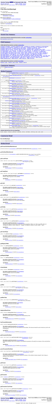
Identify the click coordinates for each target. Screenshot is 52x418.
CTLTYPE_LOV (45, 55)
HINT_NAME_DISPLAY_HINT (6, 58)
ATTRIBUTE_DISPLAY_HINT (6, 49)
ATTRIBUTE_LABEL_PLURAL (40, 51)
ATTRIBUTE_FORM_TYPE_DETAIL (7, 51)
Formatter (7, 107)
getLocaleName (13, 123)
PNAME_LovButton (22, 61)
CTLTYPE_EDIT (17, 55)
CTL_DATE (42, 52)
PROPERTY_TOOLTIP (23, 66)
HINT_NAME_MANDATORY (5, 59)
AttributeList (23, 104)
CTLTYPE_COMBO (20, 54)
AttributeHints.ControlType (7, 40)
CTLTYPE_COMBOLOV (28, 54)
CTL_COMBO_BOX (28, 52)
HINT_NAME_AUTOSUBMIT (42, 56)
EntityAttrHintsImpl (7, 19)
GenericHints (11, 15)
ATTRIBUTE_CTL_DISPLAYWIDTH (7, 48)
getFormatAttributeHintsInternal (17, 101)
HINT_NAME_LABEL (46, 58)
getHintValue (12, 115)
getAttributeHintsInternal (15, 79)
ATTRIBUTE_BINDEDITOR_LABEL (17, 47)
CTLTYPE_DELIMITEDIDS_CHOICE (7, 55)
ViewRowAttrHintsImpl (16, 19)
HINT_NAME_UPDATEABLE (14, 60)
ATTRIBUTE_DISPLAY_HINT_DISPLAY (19, 49)
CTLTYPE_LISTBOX (38, 55)
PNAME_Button (23, 60)
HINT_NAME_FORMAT (38, 58)
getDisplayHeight (13, 91)
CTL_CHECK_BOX (13, 52)
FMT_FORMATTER (33, 56)
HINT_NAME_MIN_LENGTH (25, 59)
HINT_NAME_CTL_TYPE (14, 57)
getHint (11, 112)
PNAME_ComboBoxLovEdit (6, 61)
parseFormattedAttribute (15, 133)
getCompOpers (12, 85)
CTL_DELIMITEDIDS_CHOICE (6, 53)
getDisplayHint (13, 94)
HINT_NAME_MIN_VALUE (35, 59)
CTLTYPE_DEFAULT (42, 54)
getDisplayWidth (13, 96)
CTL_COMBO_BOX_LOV (36, 52)
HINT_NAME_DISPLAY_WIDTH (17, 58)
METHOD (13, 414)
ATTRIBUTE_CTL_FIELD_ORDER (20, 48)
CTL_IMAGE (19, 53)
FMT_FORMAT (27, 56)
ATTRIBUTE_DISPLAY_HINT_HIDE (33, 49)
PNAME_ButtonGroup (31, 60)
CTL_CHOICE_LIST (20, 52)
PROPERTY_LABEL (4, 66)
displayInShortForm (14, 77)
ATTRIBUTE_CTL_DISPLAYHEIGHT (42, 47)
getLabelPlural (13, 120)
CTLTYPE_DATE (35, 54)
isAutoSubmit (12, 131)
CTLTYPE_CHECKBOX (12, 54)
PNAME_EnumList (15, 61)
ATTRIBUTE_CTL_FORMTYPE (32, 48)
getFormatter (12, 107)
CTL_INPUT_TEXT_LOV (26, 53)
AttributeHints (5, 15)
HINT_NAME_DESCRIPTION (24, 57)
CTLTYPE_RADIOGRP (12, 56)
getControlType (13, 88)
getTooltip (12, 125)
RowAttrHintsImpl (9, 71)
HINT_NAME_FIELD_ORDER (29, 58)
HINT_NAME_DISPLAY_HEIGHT (36, 57)
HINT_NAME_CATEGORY (5, 57)
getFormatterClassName (14, 109)
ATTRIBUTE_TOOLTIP (5, 52)
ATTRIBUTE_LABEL (30, 51)
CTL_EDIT (14, 53)
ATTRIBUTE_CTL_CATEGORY (29, 47)
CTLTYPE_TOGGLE (20, 56)
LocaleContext (21, 77)
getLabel (11, 117)
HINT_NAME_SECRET (44, 59)
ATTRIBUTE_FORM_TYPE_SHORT (20, 51)
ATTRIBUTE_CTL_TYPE (42, 48)
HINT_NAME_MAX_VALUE (15, 59)
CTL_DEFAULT (48, 52)
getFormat (12, 99)
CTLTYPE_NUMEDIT (4, 56)
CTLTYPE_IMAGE (24, 55)
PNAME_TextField (30, 61)
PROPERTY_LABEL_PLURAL (13, 66)
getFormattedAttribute (14, 104)
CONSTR (10, 414)
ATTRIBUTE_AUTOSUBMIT (5, 47)
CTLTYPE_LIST (31, 55)
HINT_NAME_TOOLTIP (5, 60)
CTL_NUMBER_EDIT (41, 53)
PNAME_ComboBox (39, 60)
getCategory (12, 82)
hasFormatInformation (14, 128)
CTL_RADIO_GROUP (4, 54)
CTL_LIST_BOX (34, 53)
